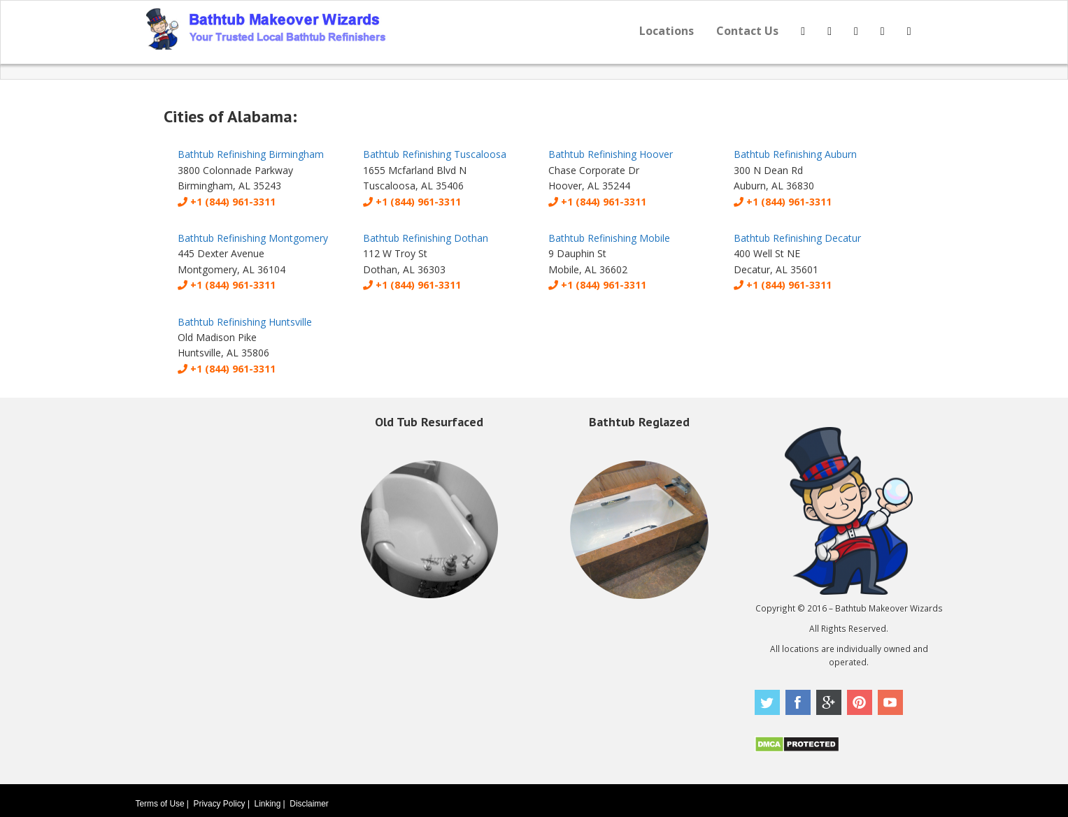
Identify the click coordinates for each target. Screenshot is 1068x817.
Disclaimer (309, 804)
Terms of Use (160, 804)
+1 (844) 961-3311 (227, 201)
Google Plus (828, 702)
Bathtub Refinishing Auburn (795, 154)
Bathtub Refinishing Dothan (425, 238)
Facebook (798, 702)
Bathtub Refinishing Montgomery (253, 238)
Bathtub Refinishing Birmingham (251, 154)
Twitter (767, 702)
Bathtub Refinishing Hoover (610, 154)
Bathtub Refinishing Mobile (609, 238)
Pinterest (859, 702)
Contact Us (747, 30)
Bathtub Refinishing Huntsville (245, 321)
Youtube (890, 702)
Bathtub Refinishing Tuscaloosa (434, 154)
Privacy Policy (219, 804)
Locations (666, 30)
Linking (268, 804)
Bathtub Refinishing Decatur (797, 238)
